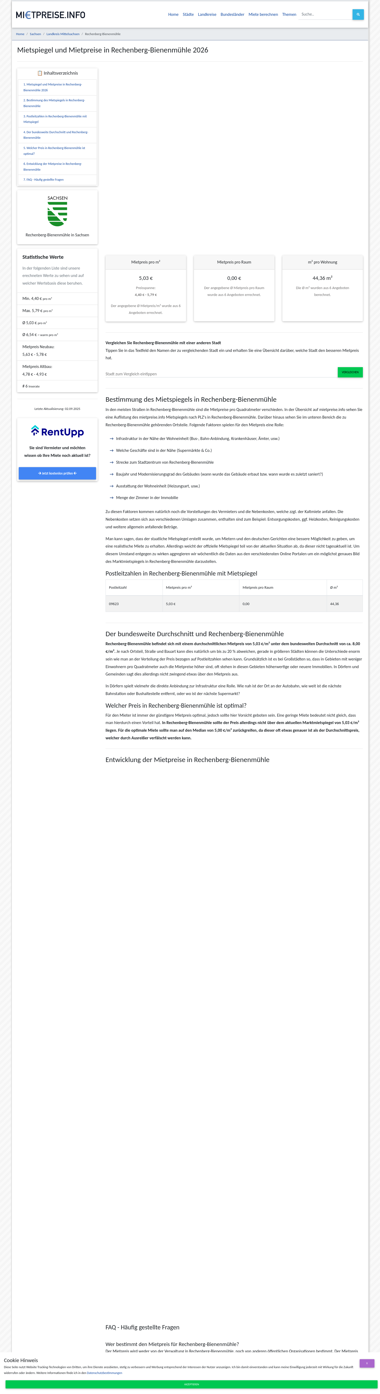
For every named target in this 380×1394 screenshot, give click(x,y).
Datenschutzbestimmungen (104, 1373)
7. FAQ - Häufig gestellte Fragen (43, 179)
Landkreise (207, 14)
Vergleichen (350, 372)
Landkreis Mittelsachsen (62, 34)
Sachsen (35, 34)
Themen (289, 14)
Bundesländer (232, 14)
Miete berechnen (263, 14)
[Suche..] (325, 14)
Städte (188, 14)
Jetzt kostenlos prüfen (57, 473)
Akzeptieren (191, 1384)
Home (173, 14)
